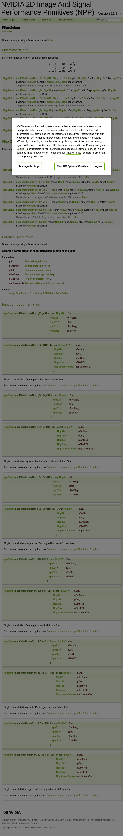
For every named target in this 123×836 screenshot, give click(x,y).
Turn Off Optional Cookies (72, 166)
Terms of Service (86, 148)
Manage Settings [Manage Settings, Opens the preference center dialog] (29, 166)
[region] (61, 146)
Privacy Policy (93, 145)
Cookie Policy (24, 148)
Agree (98, 166)
